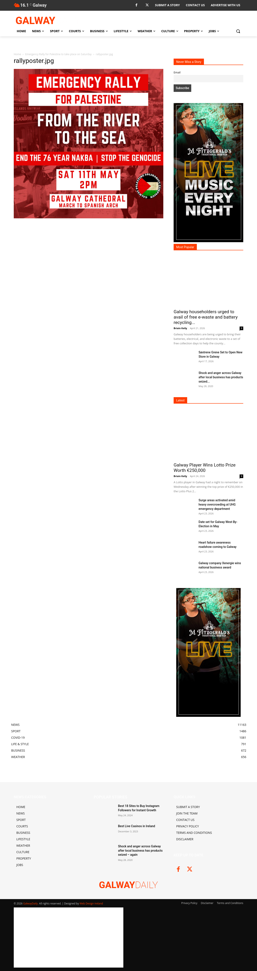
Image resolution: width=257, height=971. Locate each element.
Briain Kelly (180, 328)
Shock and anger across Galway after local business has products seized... (221, 377)
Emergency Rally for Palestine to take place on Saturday (58, 54)
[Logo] (48, 20)
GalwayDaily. (31, 903)
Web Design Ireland (91, 903)
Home (17, 54)
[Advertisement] (88, 266)
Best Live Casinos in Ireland (136, 826)
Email (177, 72)
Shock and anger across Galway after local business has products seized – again (140, 850)
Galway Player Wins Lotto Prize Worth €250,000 (205, 467)
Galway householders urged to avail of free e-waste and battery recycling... (206, 317)
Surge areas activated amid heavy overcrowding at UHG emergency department (217, 504)
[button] (238, 31)
